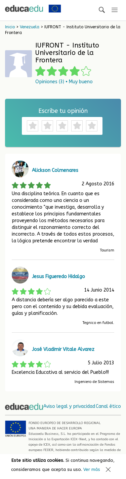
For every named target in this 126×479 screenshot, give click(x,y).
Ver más (91, 469)
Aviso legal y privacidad (69, 406)
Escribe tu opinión (63, 111)
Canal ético (108, 406)
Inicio (10, 27)
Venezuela (29, 27)
